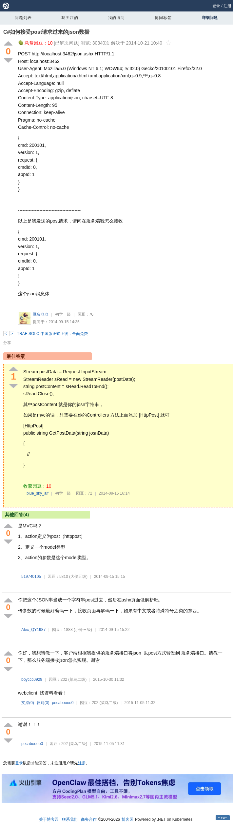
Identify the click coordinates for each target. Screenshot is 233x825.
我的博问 (116, 17)
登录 (216, 6)
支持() (27, 702)
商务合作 (89, 819)
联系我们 (70, 819)
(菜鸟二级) (77, 679)
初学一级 (63, 314)
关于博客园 (49, 819)
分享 (7, 343)
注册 (227, 6)
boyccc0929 (31, 679)
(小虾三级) (83, 629)
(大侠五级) (78, 576)
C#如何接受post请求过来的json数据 (46, 32)
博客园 (127, 819)
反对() (43, 702)
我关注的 (69, 17)
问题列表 (23, 17)
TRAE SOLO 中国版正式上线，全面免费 (52, 333)
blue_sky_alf (38, 493)
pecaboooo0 (62, 702)
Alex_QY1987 (33, 629)
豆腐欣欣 (41, 314)
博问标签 (163, 17)
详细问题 (210, 17)
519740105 (31, 576)
